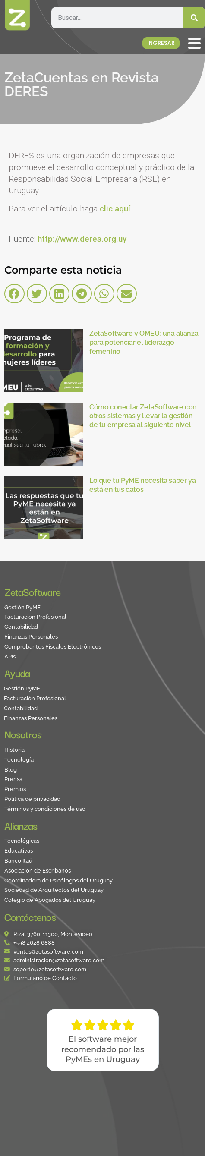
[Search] (194, 17)
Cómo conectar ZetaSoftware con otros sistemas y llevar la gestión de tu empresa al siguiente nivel (143, 416)
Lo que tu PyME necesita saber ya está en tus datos (142, 485)
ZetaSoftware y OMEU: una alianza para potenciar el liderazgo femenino (143, 342)
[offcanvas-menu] (196, 44)
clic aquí (115, 209)
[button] (14, 293)
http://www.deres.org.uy (82, 239)
